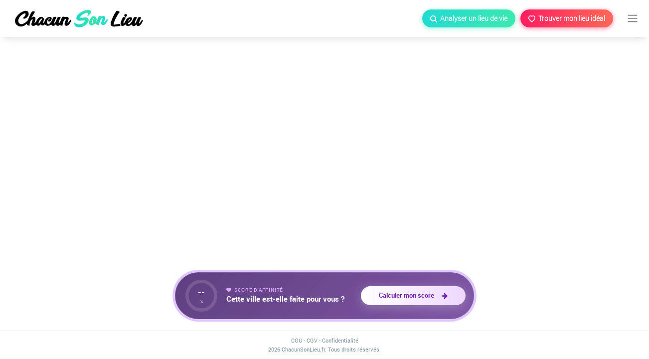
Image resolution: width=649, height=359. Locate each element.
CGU (296, 340)
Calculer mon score (413, 295)
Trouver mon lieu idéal (566, 18)
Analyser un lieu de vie (468, 18)
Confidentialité (340, 340)
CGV (312, 340)
